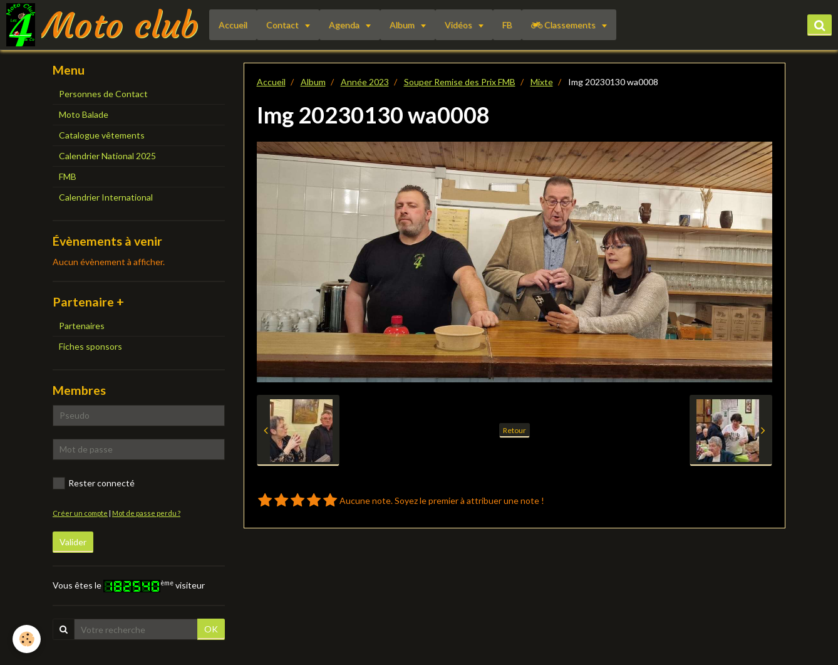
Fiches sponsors (90, 346)
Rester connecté (94, 483)
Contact (283, 24)
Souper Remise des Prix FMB (459, 81)
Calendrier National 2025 (107, 155)
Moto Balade (83, 114)
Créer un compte (80, 513)
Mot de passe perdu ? (146, 513)
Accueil (233, 24)
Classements (564, 24)
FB (507, 24)
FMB (67, 176)
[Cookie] (27, 639)
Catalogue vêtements (102, 135)
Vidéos (459, 24)
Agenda (345, 24)
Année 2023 (365, 81)
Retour (514, 430)
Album (403, 24)
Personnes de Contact (103, 93)
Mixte (541, 81)
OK (211, 629)
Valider (72, 542)
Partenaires (82, 325)
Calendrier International (106, 197)
